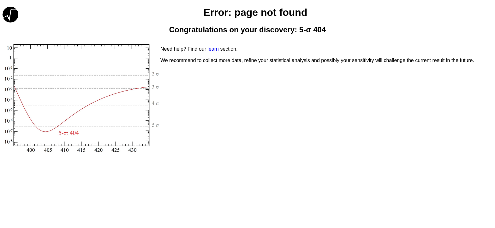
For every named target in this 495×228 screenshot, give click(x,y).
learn (213, 49)
